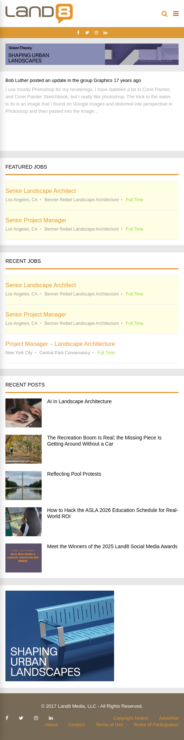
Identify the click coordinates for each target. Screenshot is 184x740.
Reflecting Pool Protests (74, 474)
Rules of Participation (156, 724)
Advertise (169, 718)
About (51, 724)
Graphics (103, 80)
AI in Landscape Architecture (79, 401)
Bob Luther (17, 80)
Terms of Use (110, 724)
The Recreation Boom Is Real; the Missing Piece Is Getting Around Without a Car (104, 441)
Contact (76, 724)
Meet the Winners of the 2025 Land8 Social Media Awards (112, 546)
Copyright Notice (130, 718)
